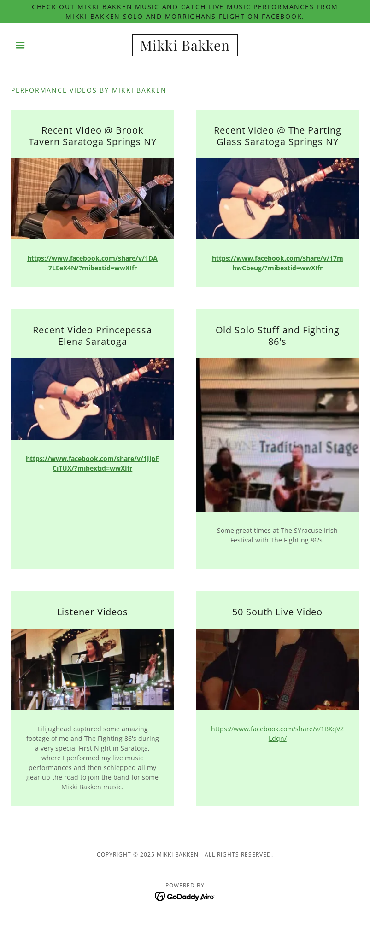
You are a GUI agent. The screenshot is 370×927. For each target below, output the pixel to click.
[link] (185, 48)
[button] (37, 45)
